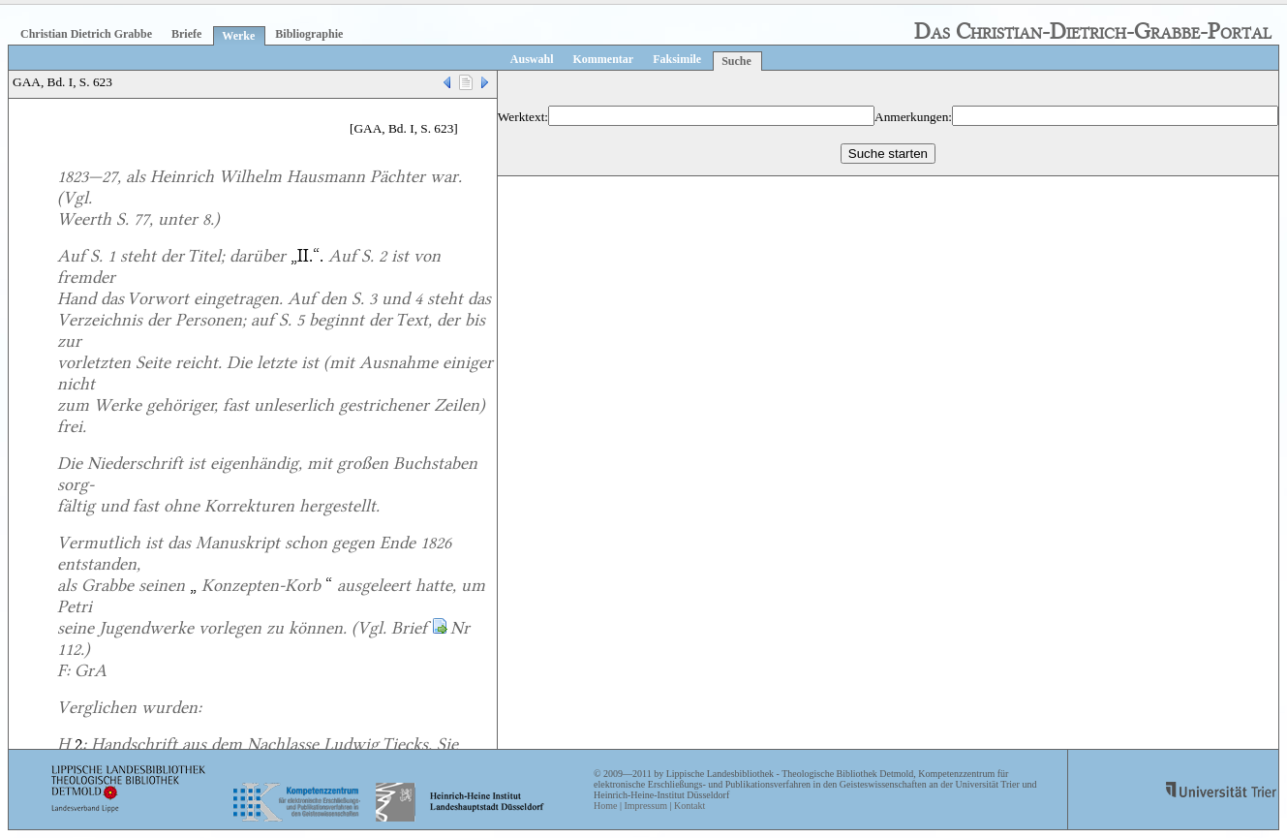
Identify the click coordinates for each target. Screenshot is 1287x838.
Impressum (645, 805)
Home (605, 805)
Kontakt (689, 805)
